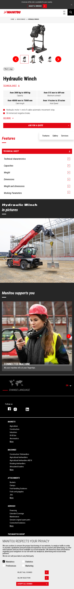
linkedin (29, 409)
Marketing (29, 566)
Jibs (11, 495)
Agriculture (14, 426)
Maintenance (14, 517)
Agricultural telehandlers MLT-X (21, 460)
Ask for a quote (49, 125)
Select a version (38, 6)
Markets (11, 422)
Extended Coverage (17, 514)
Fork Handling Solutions (18, 489)
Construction (14, 429)
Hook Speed (54, 103)
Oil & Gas (13, 435)
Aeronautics (14, 438)
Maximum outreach (54, 95)
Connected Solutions (17, 523)
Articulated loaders (17, 467)
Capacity (20, 95)
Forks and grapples (17, 492)
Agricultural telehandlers (19, 457)
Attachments (14, 478)
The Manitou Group (16, 534)
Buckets (13, 482)
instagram (17, 409)
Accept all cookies (33, 584)
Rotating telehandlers (17, 463)
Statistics (29, 561)
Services (11, 506)
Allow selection (33, 578)
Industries (13, 432)
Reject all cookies (33, 572)
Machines (12, 450)
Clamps (12, 485)
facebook (8, 408)
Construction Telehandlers (19, 454)
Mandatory (10, 561)
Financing (13, 510)
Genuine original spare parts (20, 520)
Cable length (20, 103)
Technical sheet (10, 86)
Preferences (11, 566)
